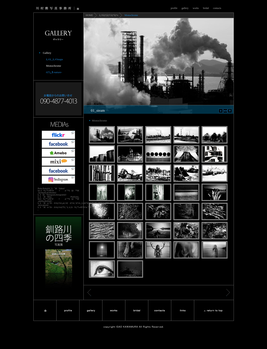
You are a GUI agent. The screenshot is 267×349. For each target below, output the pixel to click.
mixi (58, 162)
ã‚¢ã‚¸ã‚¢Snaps (54, 59)
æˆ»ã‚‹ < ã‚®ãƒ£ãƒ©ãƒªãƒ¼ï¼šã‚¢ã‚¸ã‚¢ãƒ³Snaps (89, 292)
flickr (225, 111)
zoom (221, 111)
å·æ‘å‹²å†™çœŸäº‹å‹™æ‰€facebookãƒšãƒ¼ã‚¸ (58, 170)
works (196, 8)
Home (77, 8)
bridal (206, 8)
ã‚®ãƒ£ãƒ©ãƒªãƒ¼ (108, 15)
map (230, 111)
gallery (185, 8)
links (182, 310)
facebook (58, 144)
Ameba (58, 153)
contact (159, 310)
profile (174, 8)
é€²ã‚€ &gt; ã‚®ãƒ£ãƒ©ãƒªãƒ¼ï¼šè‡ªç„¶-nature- (228, 292)
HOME (89, 15)
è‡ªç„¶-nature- (54, 72)
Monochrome (53, 65)
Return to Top (214, 310)
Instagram (58, 179)
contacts (217, 8)
